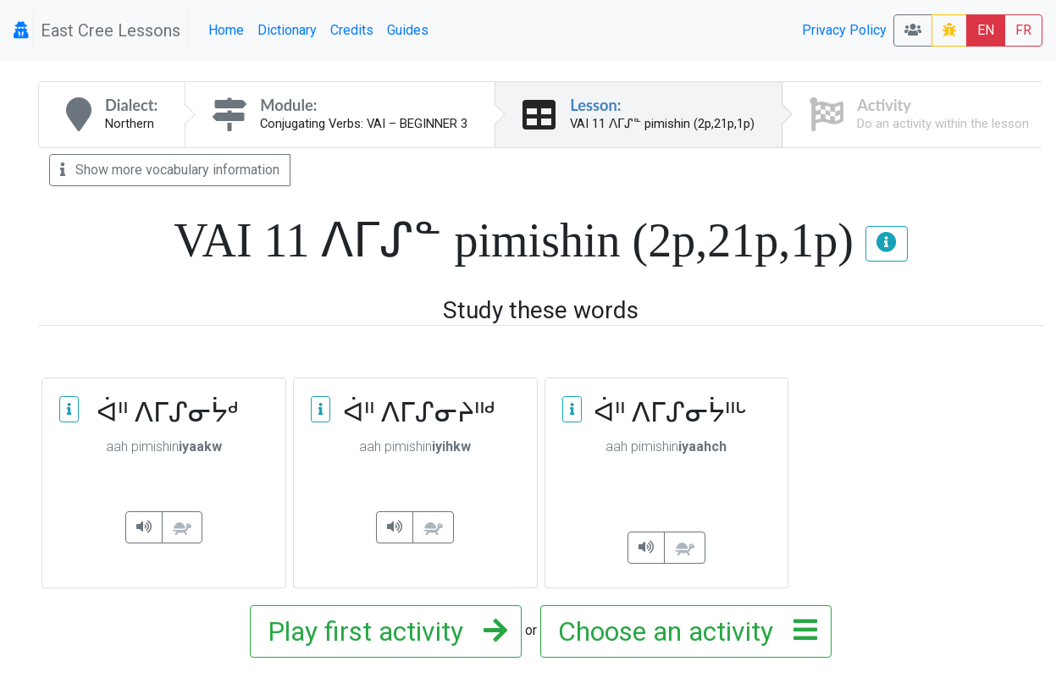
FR (1023, 30)
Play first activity (382, 631)
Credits (351, 30)
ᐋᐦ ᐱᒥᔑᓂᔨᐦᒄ (415, 411)
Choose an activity (682, 631)
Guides (407, 30)
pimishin (164, 446)
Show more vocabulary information (169, 170)
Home (226, 30)
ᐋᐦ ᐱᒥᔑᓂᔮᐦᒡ (666, 411)
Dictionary (287, 30)
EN (985, 30)
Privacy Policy (844, 30)
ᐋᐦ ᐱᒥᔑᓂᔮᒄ (163, 411)
